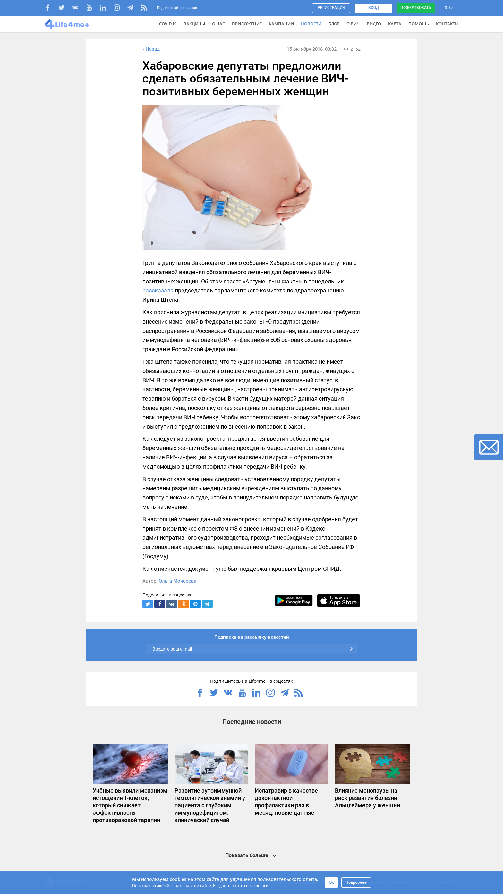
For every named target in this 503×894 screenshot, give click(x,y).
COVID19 (167, 24)
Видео (374, 24)
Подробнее (356, 882)
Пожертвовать (415, 7)
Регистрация (331, 7)
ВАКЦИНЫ (194, 24)
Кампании (281, 24)
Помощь (418, 24)
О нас (218, 24)
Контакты (447, 24)
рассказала (158, 290)
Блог (333, 24)
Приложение (247, 24)
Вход (373, 7)
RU (449, 7)
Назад (150, 49)
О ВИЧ (353, 24)
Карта (394, 24)
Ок (331, 882)
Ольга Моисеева (177, 581)
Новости (311, 24)
